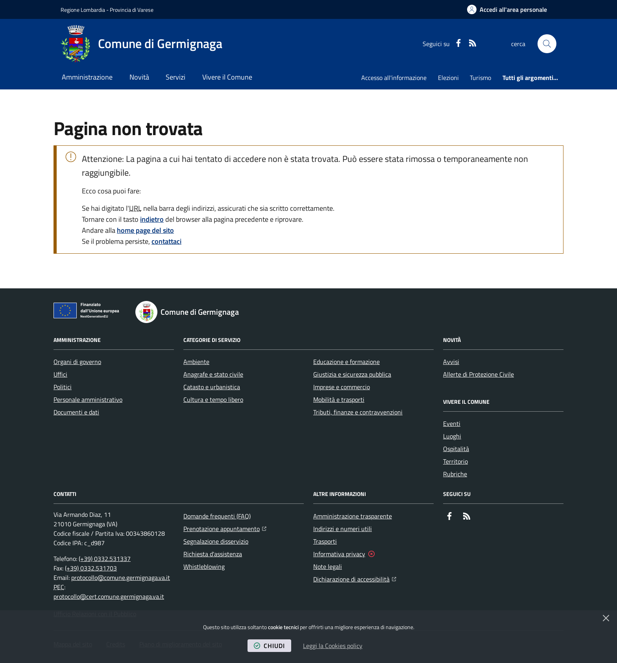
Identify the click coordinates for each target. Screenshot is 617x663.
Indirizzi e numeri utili (342, 528)
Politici (63, 387)
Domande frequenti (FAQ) (217, 516)
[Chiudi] (606, 618)
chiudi (269, 645)
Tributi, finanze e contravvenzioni (358, 412)
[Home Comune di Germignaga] (141, 43)
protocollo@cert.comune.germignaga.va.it (109, 596)
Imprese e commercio (341, 387)
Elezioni (448, 77)
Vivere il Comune (227, 77)
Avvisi (451, 361)
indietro (152, 219)
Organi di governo (77, 361)
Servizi (175, 77)
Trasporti (325, 541)
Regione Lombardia (83, 10)
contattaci (166, 241)
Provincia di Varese (131, 10)
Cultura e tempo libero (213, 399)
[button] (547, 43)
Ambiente (196, 361)
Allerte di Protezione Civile (478, 374)
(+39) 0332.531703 (91, 568)
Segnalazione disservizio (215, 541)
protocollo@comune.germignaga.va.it (120, 577)
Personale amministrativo (88, 399)
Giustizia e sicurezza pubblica (352, 374)
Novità (139, 77)
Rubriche (455, 474)
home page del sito (145, 230)
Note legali (327, 566)
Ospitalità (456, 448)
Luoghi (452, 436)
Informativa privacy (339, 554)
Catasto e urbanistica (211, 387)
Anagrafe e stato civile (213, 374)
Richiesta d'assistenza (212, 554)
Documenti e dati (76, 412)
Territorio (455, 461)
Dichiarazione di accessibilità (354, 578)
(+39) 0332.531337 (105, 558)
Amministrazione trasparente (352, 516)
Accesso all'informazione (394, 77)
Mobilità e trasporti (338, 399)
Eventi (451, 423)
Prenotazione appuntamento (224, 527)
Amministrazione (87, 77)
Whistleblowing (204, 566)
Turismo (480, 77)
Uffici (60, 374)
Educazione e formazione (346, 361)
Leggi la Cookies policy (332, 645)
